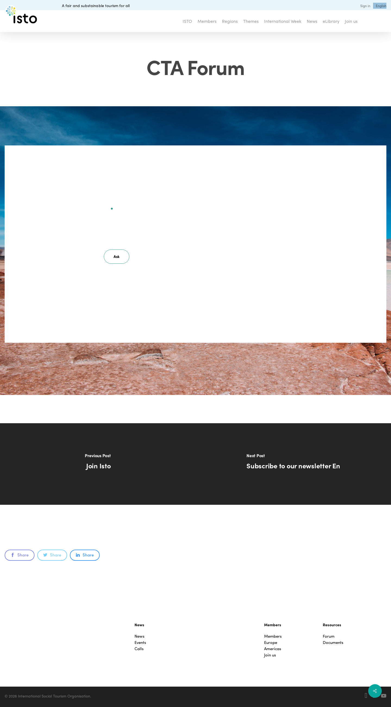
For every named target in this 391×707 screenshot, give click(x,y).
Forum (328, 636)
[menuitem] (381, 6)
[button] (116, 257)
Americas (272, 649)
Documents (333, 642)
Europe (270, 642)
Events (140, 642)
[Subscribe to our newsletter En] (293, 464)
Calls (139, 649)
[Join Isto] (98, 464)
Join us (270, 655)
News (139, 636)
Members (273, 636)
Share (20, 555)
